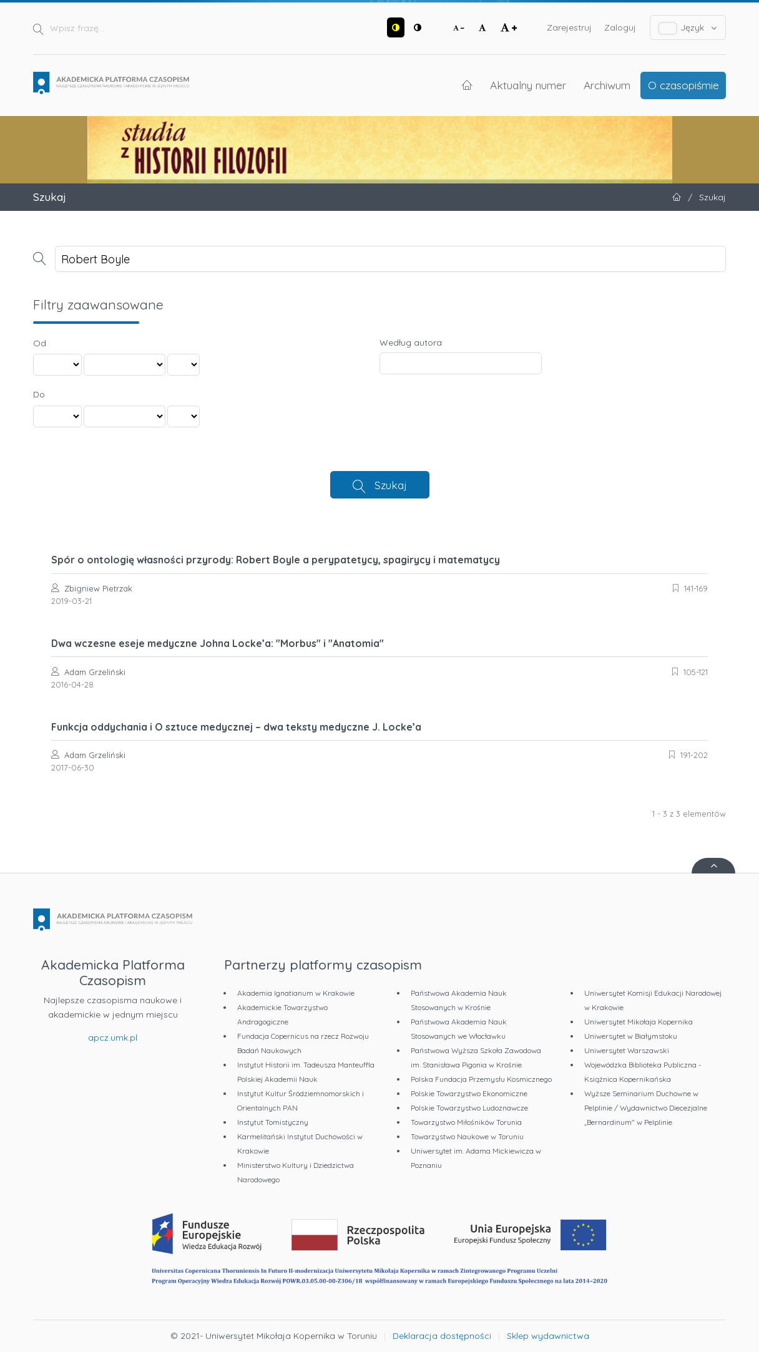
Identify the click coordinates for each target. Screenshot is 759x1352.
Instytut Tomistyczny (272, 1122)
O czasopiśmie (683, 85)
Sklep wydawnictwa (548, 1335)
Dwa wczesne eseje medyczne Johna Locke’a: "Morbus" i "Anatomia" (217, 643)
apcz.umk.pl (112, 1037)
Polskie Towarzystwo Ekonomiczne (469, 1093)
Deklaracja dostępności (442, 1335)
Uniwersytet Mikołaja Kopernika (638, 1021)
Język (688, 28)
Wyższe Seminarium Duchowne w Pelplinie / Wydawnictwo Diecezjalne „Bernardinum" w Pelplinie (645, 1108)
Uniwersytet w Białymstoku (630, 1036)
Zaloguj (620, 27)
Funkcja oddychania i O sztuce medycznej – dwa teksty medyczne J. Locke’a (236, 727)
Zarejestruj (569, 27)
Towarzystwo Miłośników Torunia (466, 1122)
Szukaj (391, 485)
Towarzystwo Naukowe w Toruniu (467, 1136)
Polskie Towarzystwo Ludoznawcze (469, 1107)
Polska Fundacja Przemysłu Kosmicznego (481, 1079)
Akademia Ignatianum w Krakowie (296, 993)
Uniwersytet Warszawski (626, 1050)
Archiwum (607, 85)
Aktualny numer (528, 85)
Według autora (411, 342)
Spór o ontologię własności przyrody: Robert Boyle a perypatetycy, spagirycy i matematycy (275, 559)
